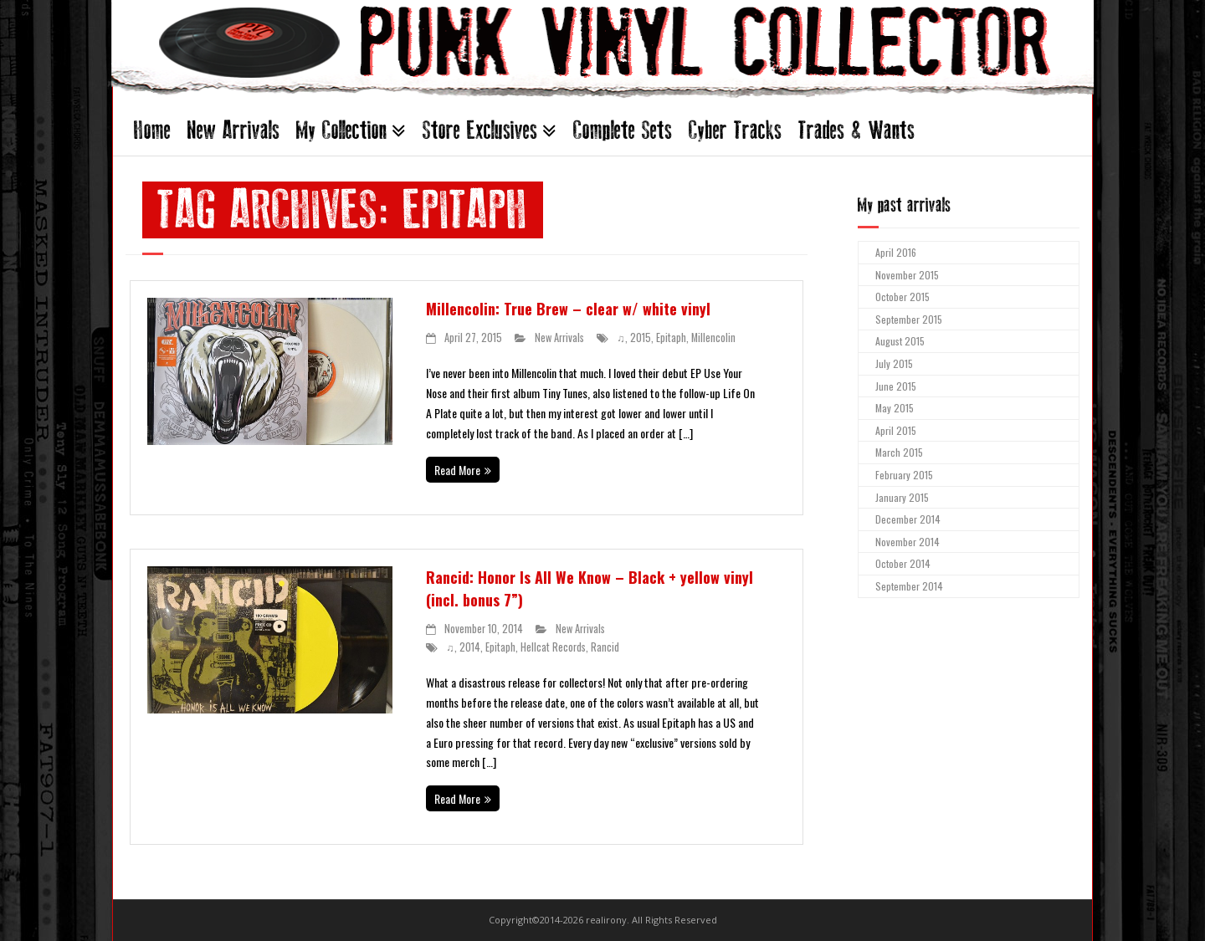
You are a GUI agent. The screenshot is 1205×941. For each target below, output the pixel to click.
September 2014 (909, 586)
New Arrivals (233, 130)
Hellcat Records (553, 647)
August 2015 (900, 341)
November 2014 (907, 541)
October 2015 (902, 296)
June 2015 (895, 386)
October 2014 (903, 563)
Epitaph (671, 337)
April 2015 (895, 430)
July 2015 (894, 363)
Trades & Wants (856, 130)
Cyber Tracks (735, 130)
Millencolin (713, 337)
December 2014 (908, 519)
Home (152, 130)
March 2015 (899, 452)
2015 (640, 337)
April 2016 (895, 252)
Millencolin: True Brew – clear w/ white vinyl (568, 309)
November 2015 (907, 275)
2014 (469, 647)
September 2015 (908, 319)
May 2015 (894, 408)
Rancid (605, 647)
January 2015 (902, 497)
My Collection (341, 130)
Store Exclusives (480, 130)
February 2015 (904, 475)
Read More (457, 469)
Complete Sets (622, 130)
